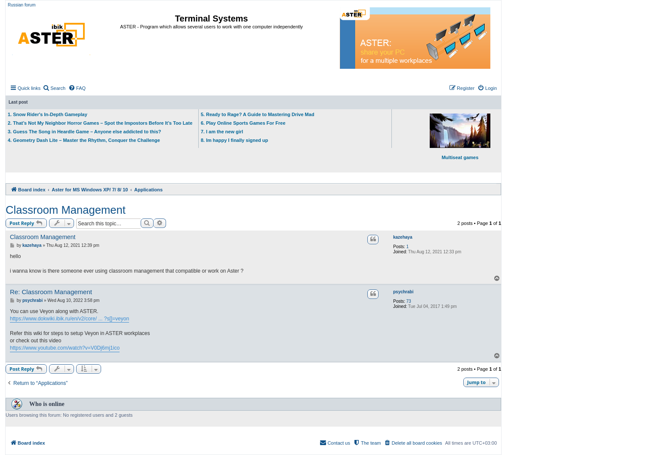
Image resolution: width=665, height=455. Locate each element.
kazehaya (402, 237)
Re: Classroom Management (51, 291)
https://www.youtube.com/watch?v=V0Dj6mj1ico (65, 348)
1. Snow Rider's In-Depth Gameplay (47, 114)
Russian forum (21, 5)
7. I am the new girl (222, 131)
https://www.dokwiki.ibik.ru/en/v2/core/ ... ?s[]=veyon (69, 319)
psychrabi (403, 291)
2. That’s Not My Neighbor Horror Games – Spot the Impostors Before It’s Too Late (100, 123)
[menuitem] (54, 88)
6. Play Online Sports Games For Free (243, 123)
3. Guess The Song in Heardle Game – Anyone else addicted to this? (84, 131)
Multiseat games (460, 137)
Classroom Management (66, 210)
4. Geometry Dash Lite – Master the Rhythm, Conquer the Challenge (84, 140)
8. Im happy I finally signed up (234, 140)
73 (408, 301)
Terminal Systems (211, 18)
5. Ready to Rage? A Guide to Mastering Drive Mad (257, 114)
